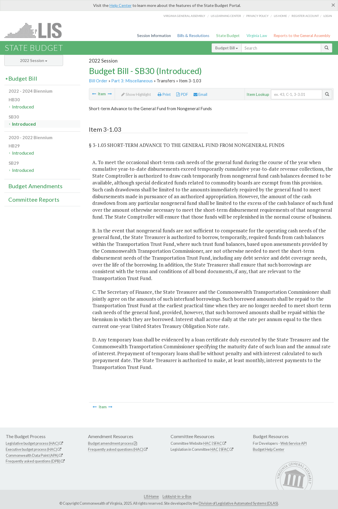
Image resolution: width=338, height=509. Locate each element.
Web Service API (293, 443)
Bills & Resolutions (193, 35)
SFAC (217, 443)
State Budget (228, 35)
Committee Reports (33, 199)
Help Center (121, 5)
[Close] (333, 5)
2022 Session (33, 60)
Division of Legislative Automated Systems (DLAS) (238, 503)
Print (164, 94)
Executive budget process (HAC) (31, 449)
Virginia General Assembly (184, 16)
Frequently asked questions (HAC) (115, 449)
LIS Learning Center (226, 16)
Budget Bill (226, 47)
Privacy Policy (257, 16)
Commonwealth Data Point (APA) (32, 455)
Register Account (305, 16)
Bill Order (98, 80)
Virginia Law (257, 35)
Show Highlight (136, 94)
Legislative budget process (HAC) (32, 443)
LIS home (280, 16)
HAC (207, 443)
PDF (182, 94)
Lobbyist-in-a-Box (177, 496)
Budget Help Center (268, 449)
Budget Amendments (35, 185)
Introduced (23, 106)
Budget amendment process (110, 443)
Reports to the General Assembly (301, 35)
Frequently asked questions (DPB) (33, 461)
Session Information (154, 35)
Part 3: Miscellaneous (132, 80)
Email (200, 94)
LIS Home (151, 496)
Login (327, 16)
